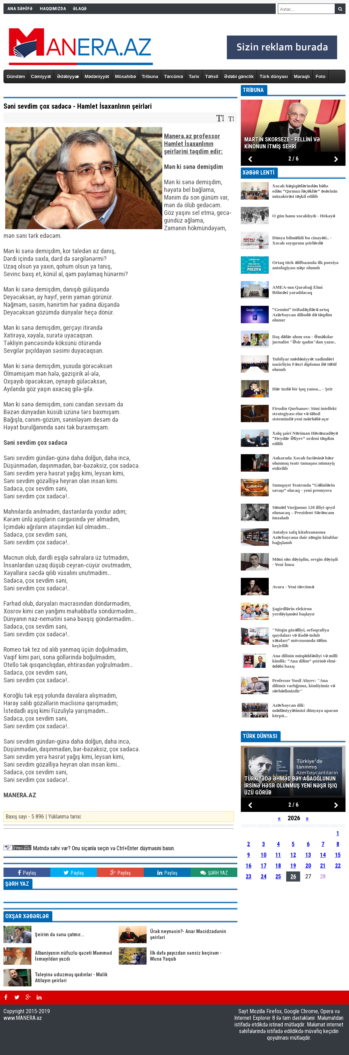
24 (263, 876)
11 (278, 855)
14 (323, 855)
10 (263, 855)
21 (323, 865)
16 (248, 865)
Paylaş (27, 873)
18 (278, 865)
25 (278, 876)
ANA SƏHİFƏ (19, 8)
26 (293, 876)
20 (308, 865)
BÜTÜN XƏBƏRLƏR (293, 726)
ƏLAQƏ (80, 8)
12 (293, 855)
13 (308, 855)
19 (293, 865)
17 (263, 865)
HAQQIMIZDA (53, 8)
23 (248, 876)
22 (338, 865)
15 (338, 855)
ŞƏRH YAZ (214, 873)
